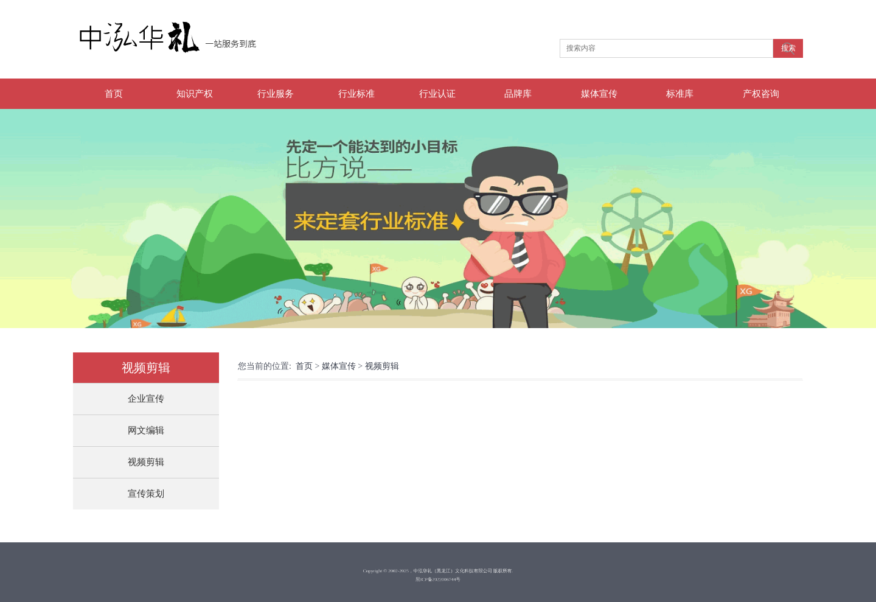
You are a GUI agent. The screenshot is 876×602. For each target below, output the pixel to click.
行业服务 (275, 94)
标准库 (679, 94)
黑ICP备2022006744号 (438, 577)
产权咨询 (761, 94)
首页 (114, 94)
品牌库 (518, 94)
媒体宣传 (599, 94)
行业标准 (356, 94)
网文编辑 (146, 430)
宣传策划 (146, 494)
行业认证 (437, 94)
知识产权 (194, 94)
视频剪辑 (146, 462)
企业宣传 (146, 399)
